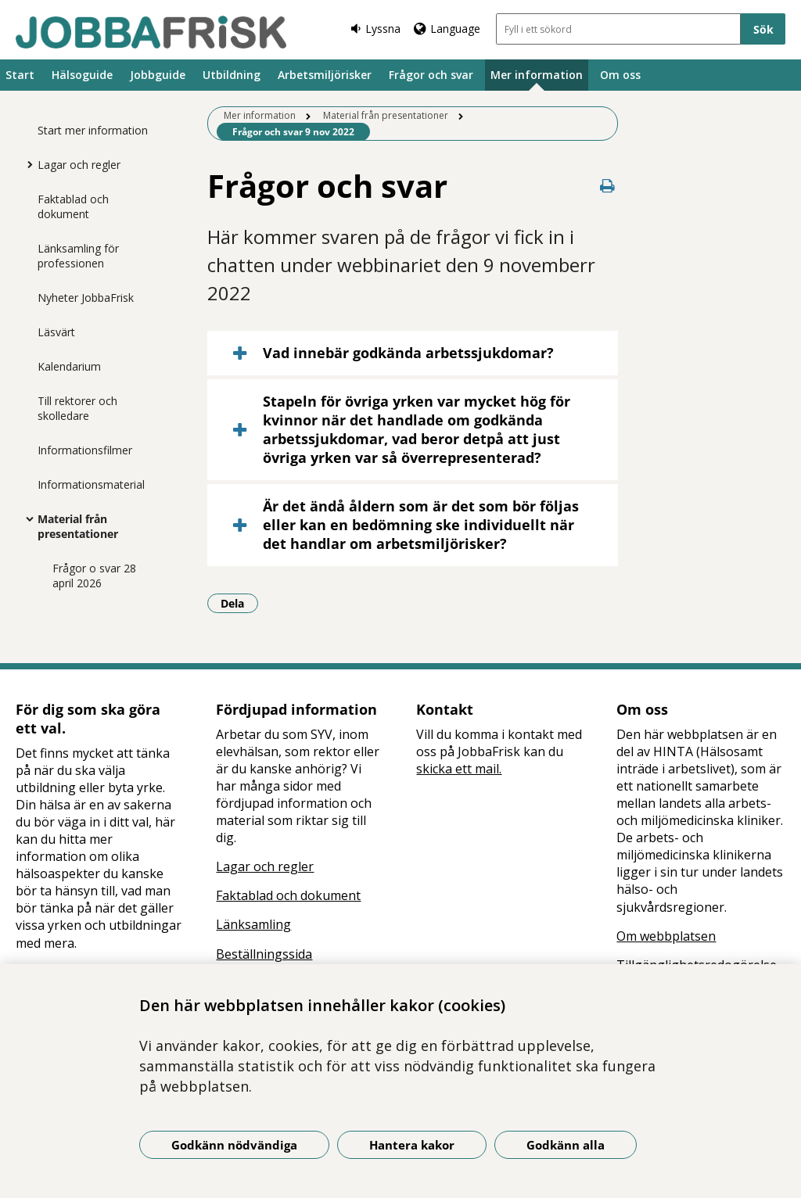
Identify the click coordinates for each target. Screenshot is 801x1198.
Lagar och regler (79, 164)
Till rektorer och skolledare (77, 408)
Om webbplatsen (666, 936)
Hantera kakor (411, 1145)
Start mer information (93, 130)
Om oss (620, 74)
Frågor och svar (431, 74)
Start (19, 74)
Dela (239, 603)
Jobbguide (157, 74)
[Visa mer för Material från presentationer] (26, 518)
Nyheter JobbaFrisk (86, 297)
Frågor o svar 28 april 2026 (94, 575)
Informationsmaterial (91, 484)
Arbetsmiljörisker (325, 74)
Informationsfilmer (85, 450)
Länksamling (253, 924)
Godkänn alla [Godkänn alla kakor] (565, 1145)
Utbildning (231, 74)
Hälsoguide (82, 74)
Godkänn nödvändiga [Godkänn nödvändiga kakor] (234, 1145)
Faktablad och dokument (73, 206)
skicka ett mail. (458, 768)
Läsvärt (56, 332)
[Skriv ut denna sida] (607, 185)
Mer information (536, 74)
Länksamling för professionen (78, 256)
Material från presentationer (78, 526)
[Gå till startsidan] (151, 32)
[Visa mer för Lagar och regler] (26, 164)
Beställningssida (264, 954)
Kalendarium (69, 366)
